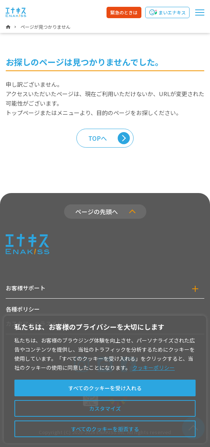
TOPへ (97, 138)
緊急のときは (124, 12)
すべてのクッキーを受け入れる (105, 388)
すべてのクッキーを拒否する (105, 429)
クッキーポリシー (153, 367)
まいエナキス (172, 12)
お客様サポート (25, 288)
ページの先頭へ (96, 211)
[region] (105, 379)
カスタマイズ (105, 408)
